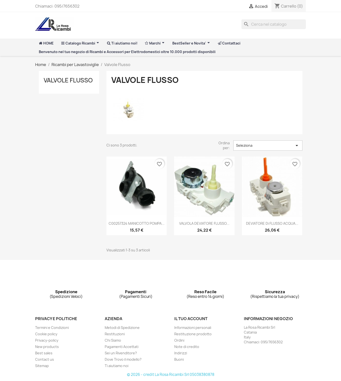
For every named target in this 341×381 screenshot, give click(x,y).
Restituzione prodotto (193, 334)
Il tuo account (190, 318)
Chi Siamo (113, 340)
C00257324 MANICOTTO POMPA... (137, 223)
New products (47, 346)
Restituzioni (115, 334)
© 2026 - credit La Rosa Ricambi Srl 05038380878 (170, 374)
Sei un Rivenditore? (121, 353)
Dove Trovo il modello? (123, 359)
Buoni (179, 359)
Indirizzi (180, 353)
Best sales (43, 353)
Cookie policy (46, 334)
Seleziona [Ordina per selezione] (268, 145)
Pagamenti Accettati (121, 346)
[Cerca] (273, 24)
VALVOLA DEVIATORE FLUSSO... (204, 223)
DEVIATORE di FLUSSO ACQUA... (272, 223)
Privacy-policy (46, 340)
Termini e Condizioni (52, 327)
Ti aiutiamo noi (116, 365)
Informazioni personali (192, 327)
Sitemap (42, 365)
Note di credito (186, 346)
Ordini (179, 340)
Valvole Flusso (68, 80)
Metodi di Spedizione (122, 327)
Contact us (44, 359)
